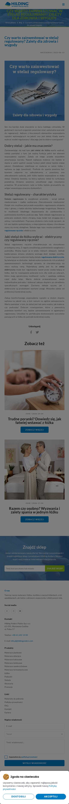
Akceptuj (51, 796)
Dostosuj (18, 796)
